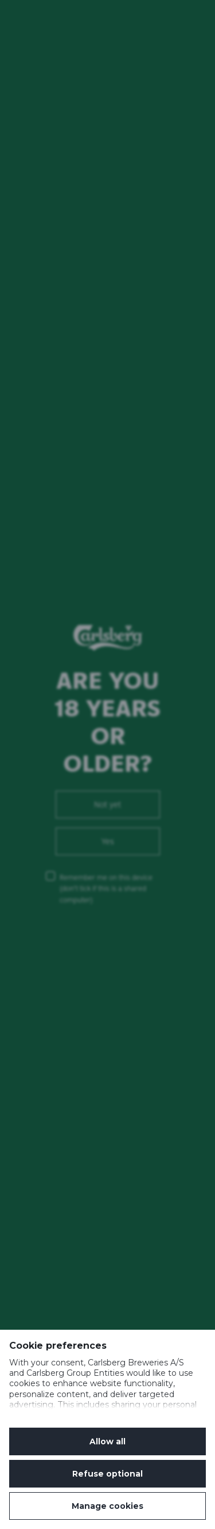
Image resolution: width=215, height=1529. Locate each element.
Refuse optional (107, 1474)
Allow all (107, 1441)
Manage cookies (107, 1506)
